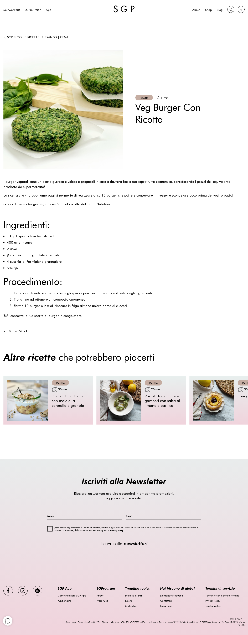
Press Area (102, 600)
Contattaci (166, 600)
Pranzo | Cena (56, 37)
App (48, 10)
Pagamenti (166, 605)
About (196, 10)
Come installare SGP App (72, 595)
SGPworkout (11, 10)
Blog (220, 10)
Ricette (33, 37)
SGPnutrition (33, 10)
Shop (208, 10)
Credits (241, 624)
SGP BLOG (14, 37)
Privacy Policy (212, 600)
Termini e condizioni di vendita (222, 595)
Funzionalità (64, 600)
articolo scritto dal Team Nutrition (84, 203)
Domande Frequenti (171, 595)
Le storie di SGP (134, 595)
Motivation (131, 605)
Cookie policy (213, 605)
